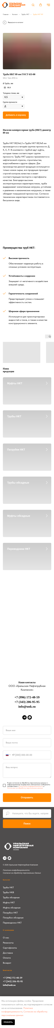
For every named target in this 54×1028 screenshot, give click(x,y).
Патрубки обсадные (13, 917)
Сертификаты (10, 947)
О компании (8, 930)
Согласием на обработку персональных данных (25, 788)
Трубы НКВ (8, 892)
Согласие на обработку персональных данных (22, 873)
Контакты (7, 970)
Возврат (7, 962)
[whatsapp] (30, 717)
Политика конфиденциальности (16, 870)
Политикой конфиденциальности (31, 786)
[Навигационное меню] (48, 5)
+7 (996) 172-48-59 (27, 697)
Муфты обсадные (18, 515)
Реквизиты (8, 942)
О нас (6, 937)
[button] (33, 4)
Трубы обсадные (18, 482)
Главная (5, 14)
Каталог (15, 14)
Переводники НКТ (18, 548)
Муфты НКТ (14, 383)
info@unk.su (27, 706)
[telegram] (24, 717)
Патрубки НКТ (16, 449)
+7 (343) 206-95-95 (27, 702)
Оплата (7, 957)
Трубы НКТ (25, 14)
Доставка (8, 952)
